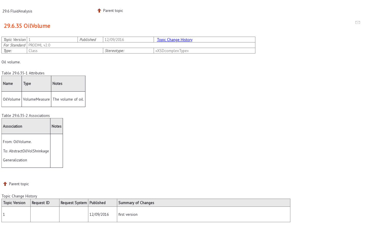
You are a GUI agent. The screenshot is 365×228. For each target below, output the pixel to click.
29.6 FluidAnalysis (17, 11)
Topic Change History (174, 39)
